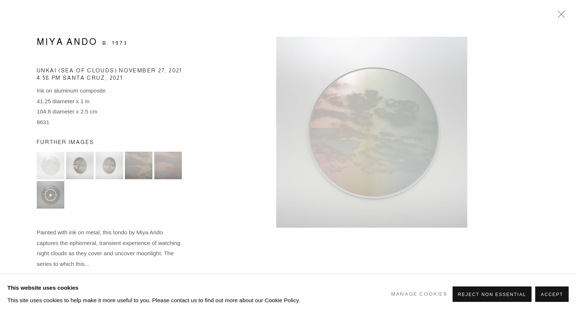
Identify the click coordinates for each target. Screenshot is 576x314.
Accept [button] (552, 294)
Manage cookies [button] (419, 294)
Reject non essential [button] (492, 294)
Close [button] (559, 16)
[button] (50, 165)
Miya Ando (67, 42)
